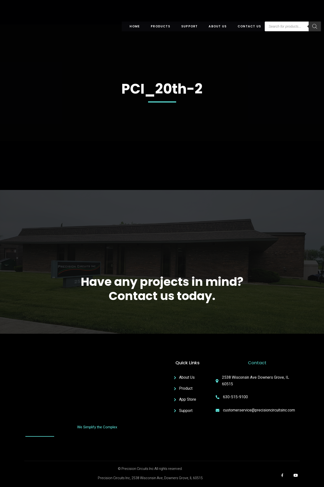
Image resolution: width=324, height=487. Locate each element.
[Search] (315, 26)
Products (160, 26)
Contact (257, 363)
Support (189, 26)
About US (218, 26)
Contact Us (249, 26)
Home (135, 26)
